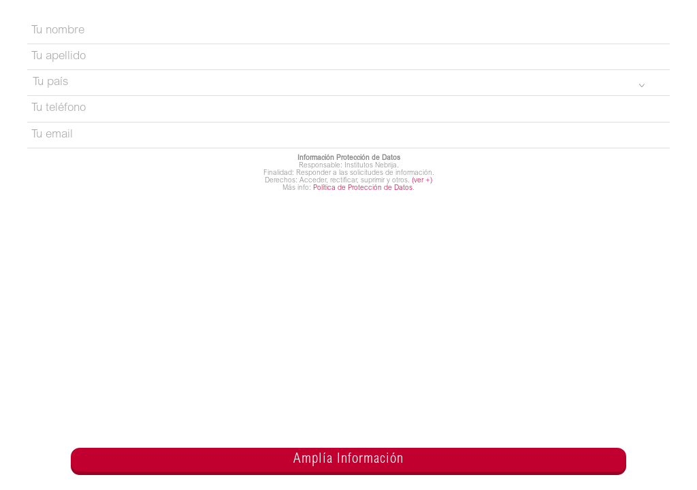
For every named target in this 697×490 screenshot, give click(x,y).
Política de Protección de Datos (362, 188)
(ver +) (422, 181)
